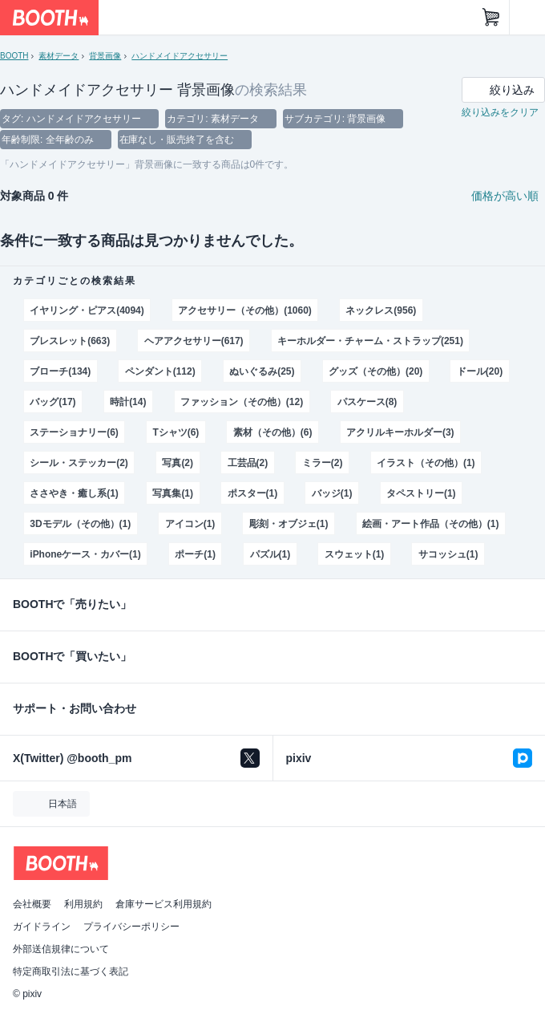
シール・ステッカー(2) (78, 462)
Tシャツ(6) (175, 432)
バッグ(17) (52, 402)
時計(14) (128, 402)
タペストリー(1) (421, 493)
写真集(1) (172, 493)
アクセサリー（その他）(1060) (244, 310)
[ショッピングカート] (491, 17)
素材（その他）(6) (273, 432)
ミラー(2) (322, 462)
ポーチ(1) (195, 554)
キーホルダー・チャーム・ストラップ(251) (370, 341)
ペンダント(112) (160, 371)
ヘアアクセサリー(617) (194, 341)
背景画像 (105, 55)
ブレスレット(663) (70, 341)
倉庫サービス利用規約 (163, 904)
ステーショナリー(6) (74, 432)
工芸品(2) (248, 462)
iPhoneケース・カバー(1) (85, 554)
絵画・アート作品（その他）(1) (430, 523)
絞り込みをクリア (500, 112)
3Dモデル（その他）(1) (80, 523)
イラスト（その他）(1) (425, 462)
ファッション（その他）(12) (241, 402)
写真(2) (177, 462)
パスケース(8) (367, 402)
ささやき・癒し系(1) (74, 493)
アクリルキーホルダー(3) (400, 432)
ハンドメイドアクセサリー (179, 55)
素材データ (58, 55)
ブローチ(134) (60, 371)
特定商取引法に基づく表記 (70, 971)
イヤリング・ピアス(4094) (86, 310)
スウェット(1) (355, 554)
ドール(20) (480, 371)
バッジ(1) (332, 493)
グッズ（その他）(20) (375, 371)
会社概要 (32, 904)
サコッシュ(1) (448, 554)
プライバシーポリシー (131, 926)
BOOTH (14, 55)
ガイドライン (42, 926)
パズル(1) (270, 554)
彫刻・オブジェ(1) (289, 523)
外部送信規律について (61, 949)
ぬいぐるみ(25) (261, 371)
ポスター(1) (253, 493)
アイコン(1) (190, 523)
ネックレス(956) (380, 310)
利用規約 (83, 904)
